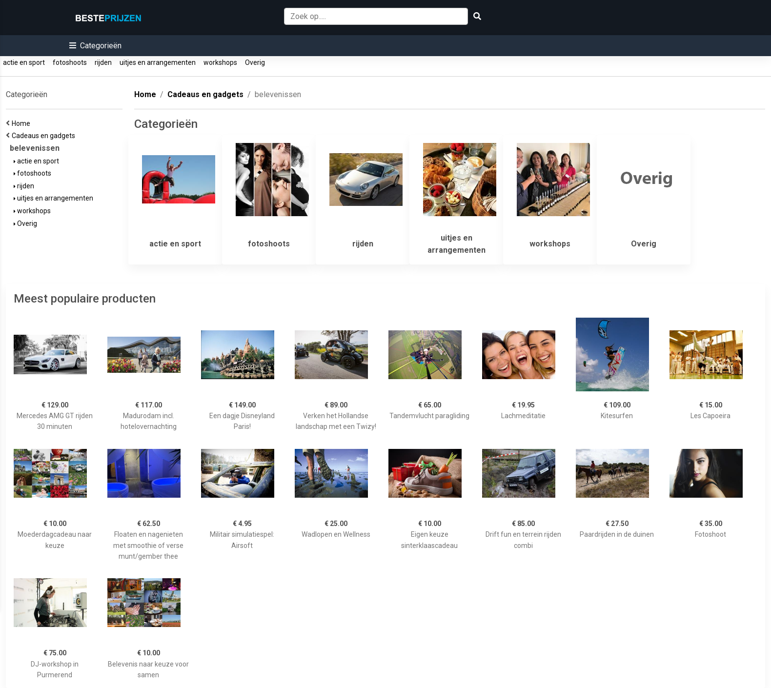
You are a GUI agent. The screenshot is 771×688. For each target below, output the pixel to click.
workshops (220, 62)
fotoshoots (70, 62)
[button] (95, 45)
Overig (255, 62)
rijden (103, 62)
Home (22, 123)
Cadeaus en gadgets (45, 136)
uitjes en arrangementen (158, 62)
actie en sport (24, 62)
